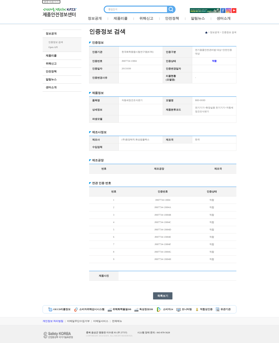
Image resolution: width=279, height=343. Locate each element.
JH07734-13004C (162, 222)
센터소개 (224, 18)
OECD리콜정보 (59, 309)
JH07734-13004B (162, 215)
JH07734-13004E (163, 237)
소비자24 (164, 309)
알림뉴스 (198, 18)
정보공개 (95, 18)
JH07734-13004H (162, 259)
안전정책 (172, 18)
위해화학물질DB (119, 309)
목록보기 (162, 295)
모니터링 (184, 309)
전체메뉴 (117, 321)
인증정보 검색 (55, 42)
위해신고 (146, 18)
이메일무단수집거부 (78, 321)
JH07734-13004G (162, 251)
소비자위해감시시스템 (89, 309)
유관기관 (223, 309)
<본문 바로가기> (51, 1)
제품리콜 (120, 18)
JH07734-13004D (162, 229)
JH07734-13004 (162, 200)
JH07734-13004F (163, 244)
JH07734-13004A (162, 207)
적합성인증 (204, 309)
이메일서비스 (100, 321)
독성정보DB (143, 309)
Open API (53, 47)
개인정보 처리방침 (53, 321)
